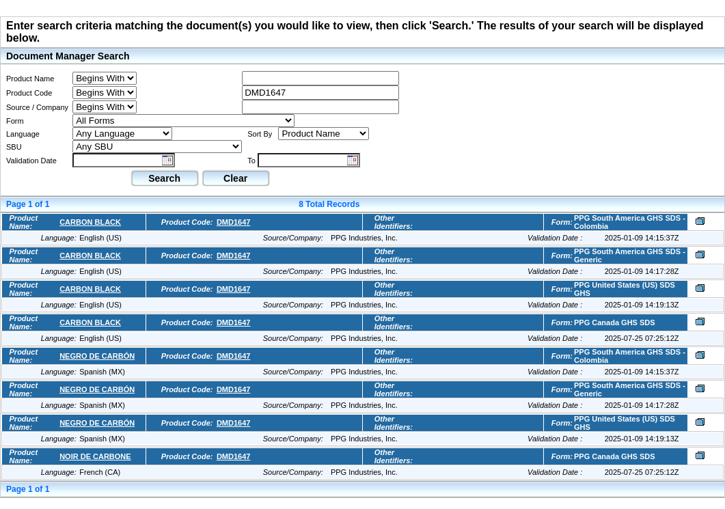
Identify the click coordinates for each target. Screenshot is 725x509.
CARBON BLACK (90, 222)
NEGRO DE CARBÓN (97, 356)
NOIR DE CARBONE (95, 456)
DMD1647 (234, 222)
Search (164, 178)
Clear (235, 178)
